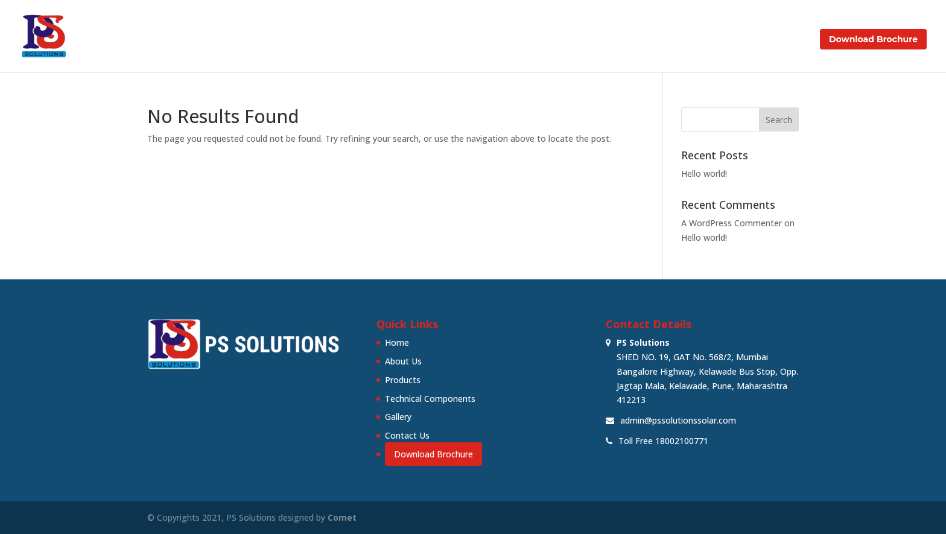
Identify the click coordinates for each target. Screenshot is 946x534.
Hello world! (704, 173)
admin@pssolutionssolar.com (678, 420)
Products (557, 40)
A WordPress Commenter (731, 223)
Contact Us (780, 40)
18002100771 (681, 441)
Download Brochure (873, 39)
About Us (500, 40)
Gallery (725, 40)
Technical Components (643, 40)
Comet (342, 517)
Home (451, 40)
